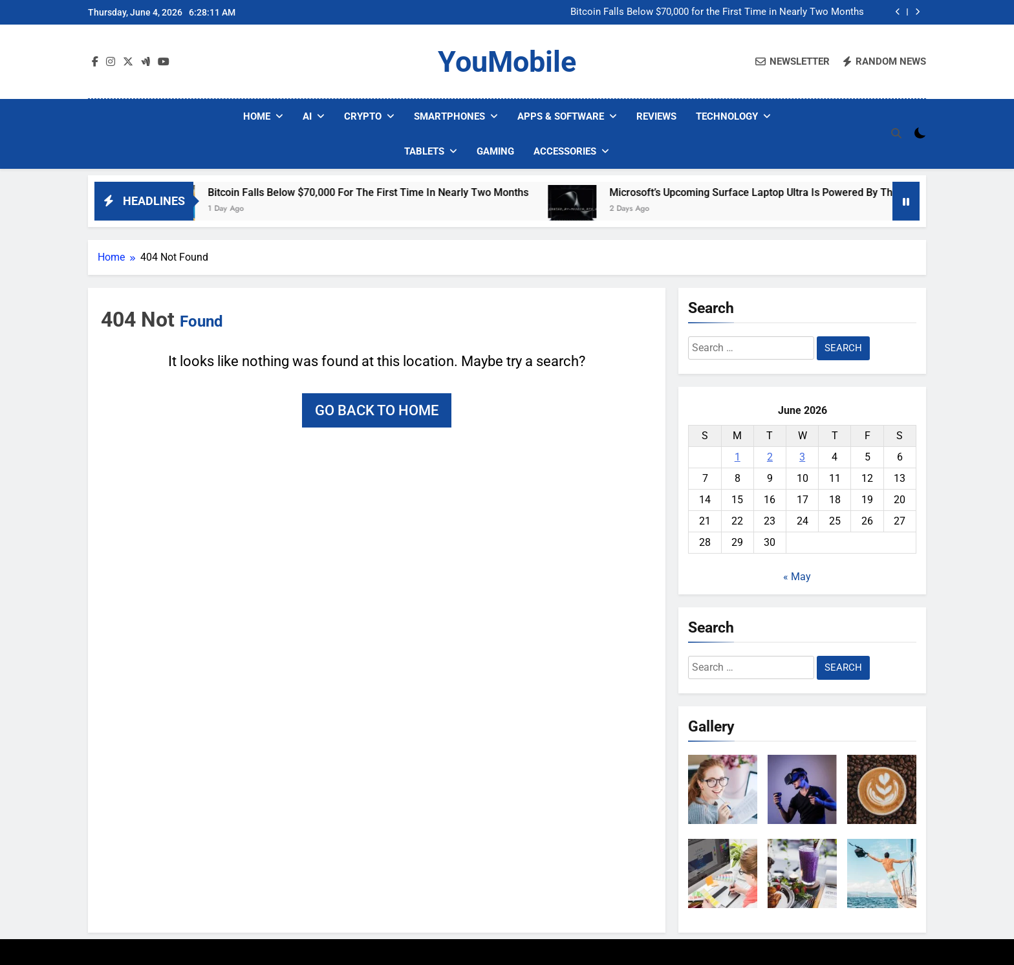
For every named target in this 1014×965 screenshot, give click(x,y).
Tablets (424, 151)
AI (307, 116)
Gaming (495, 151)
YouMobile (507, 62)
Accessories (565, 151)
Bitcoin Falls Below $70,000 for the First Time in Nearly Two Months (717, 12)
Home (256, 116)
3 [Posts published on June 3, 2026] (802, 457)
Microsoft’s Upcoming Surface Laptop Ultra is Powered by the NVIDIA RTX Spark (822, 192)
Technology (727, 116)
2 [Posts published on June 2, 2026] (770, 457)
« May (797, 576)
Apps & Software (560, 116)
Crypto (363, 116)
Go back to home (376, 410)
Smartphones (449, 116)
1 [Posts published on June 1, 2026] (737, 457)
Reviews (656, 116)
